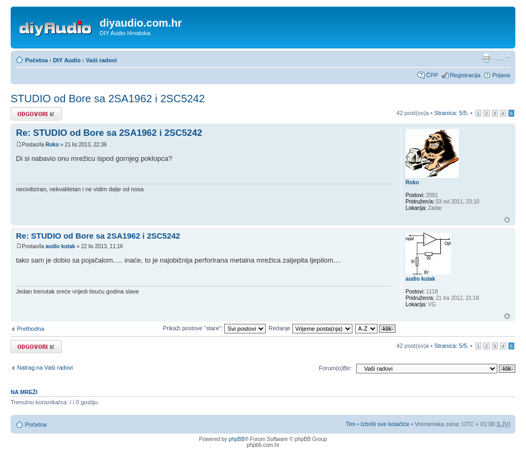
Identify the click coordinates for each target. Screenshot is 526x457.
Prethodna (30, 328)
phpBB (236, 439)
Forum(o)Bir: (335, 368)
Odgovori (36, 113)
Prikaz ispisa (486, 58)
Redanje (310, 328)
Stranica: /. (451, 113)
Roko (52, 145)
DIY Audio (67, 60)
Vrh (507, 220)
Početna (36, 60)
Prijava (501, 75)
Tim (350, 424)
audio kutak (60, 246)
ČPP (432, 75)
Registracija (465, 75)
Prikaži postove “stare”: (214, 328)
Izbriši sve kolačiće (384, 424)
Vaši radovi (101, 60)
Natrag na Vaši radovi (45, 367)
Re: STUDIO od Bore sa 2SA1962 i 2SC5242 (109, 133)
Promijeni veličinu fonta (502, 58)
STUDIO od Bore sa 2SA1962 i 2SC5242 (108, 98)
